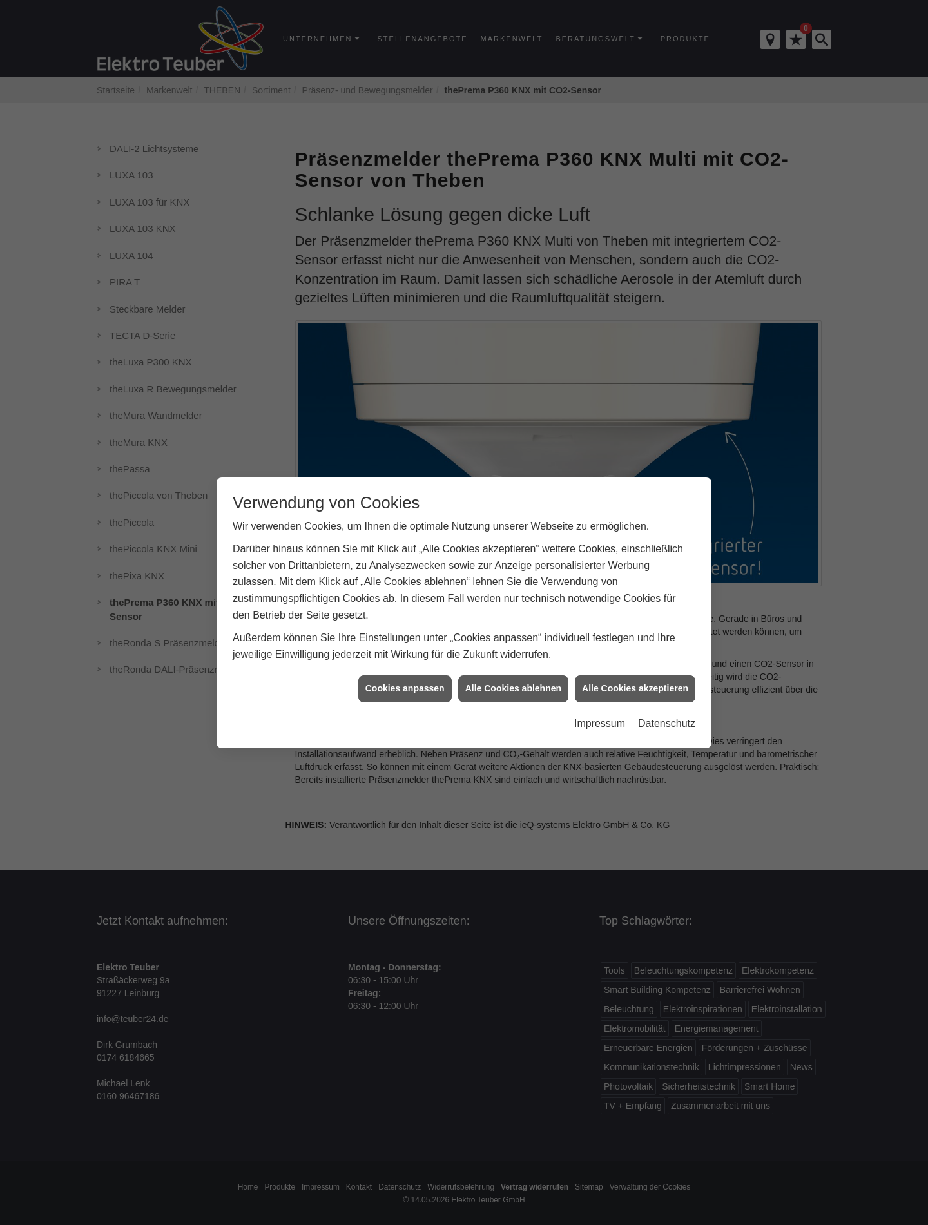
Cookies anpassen (405, 673)
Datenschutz (666, 708)
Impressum (599, 708)
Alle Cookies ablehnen (513, 673)
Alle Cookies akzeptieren (635, 673)
